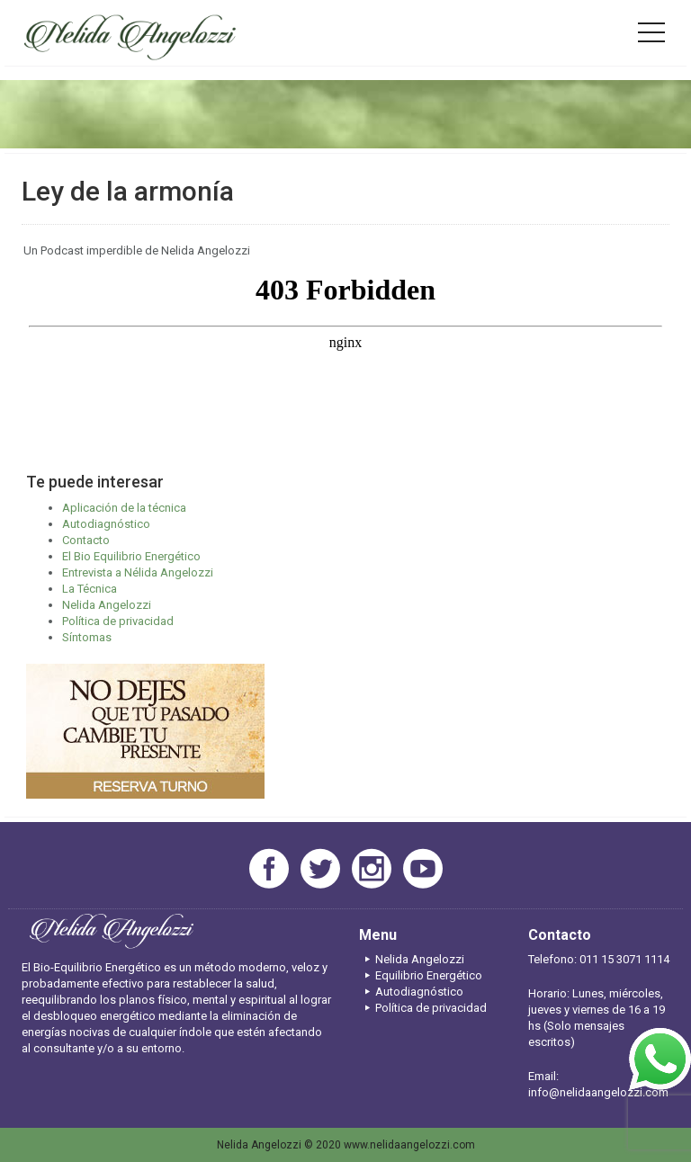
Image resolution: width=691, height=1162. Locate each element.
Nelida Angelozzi (106, 605)
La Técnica (89, 588)
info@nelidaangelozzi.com (598, 1092)
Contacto (86, 540)
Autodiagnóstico (106, 524)
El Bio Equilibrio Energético (131, 556)
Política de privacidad (118, 621)
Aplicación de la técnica (124, 507)
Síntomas (87, 637)
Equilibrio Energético (420, 975)
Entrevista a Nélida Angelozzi (137, 572)
